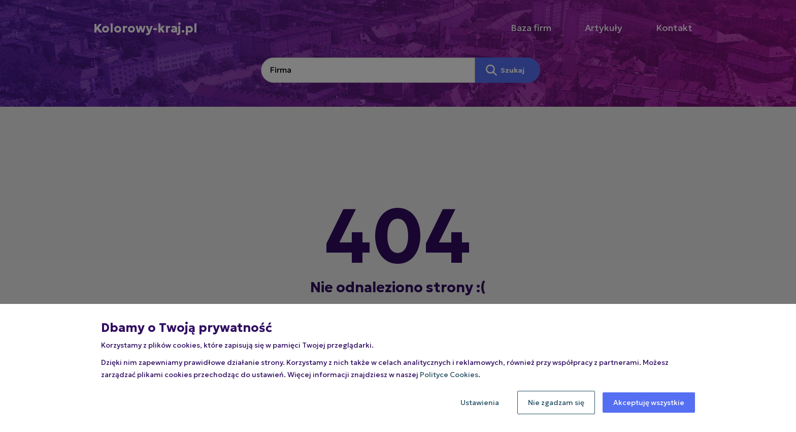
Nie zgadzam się (556, 402)
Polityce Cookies (449, 374)
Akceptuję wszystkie (648, 402)
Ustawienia (479, 402)
